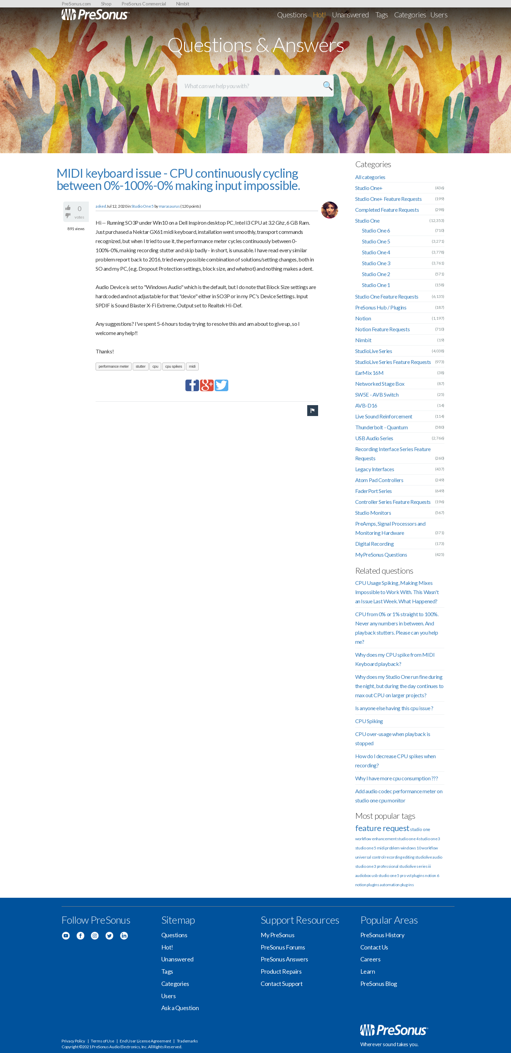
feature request (382, 828)
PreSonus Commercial (143, 3)
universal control (369, 857)
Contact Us (374, 947)
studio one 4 (407, 838)
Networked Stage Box (380, 383)
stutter (141, 366)
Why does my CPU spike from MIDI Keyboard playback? (395, 659)
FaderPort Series (373, 491)
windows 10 (410, 847)
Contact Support (281, 983)
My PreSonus (277, 935)
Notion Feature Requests (382, 329)
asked (101, 206)
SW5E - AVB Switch (377, 394)
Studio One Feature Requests (386, 296)
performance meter (114, 366)
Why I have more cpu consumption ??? (396, 778)
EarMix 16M (369, 372)
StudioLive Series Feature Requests (393, 361)
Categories (410, 14)
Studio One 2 (376, 274)
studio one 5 (365, 847)
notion (360, 884)
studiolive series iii (415, 866)
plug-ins (407, 884)
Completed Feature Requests (387, 209)
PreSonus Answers (284, 959)
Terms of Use (102, 1040)
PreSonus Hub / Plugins (381, 307)
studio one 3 (429, 838)
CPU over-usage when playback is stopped (392, 738)
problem (392, 847)
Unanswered (350, 14)
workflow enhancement (376, 838)
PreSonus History (382, 935)
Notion (363, 318)
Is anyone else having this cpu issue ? (394, 708)
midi (192, 366)
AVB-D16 (366, 405)
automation (390, 884)
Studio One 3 (376, 263)
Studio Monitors (373, 512)
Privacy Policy (73, 1040)
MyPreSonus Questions (381, 554)
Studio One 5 (142, 206)
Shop (106, 3)
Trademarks (187, 1040)
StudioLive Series (373, 351)
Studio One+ (369, 188)
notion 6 (432, 875)
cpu (155, 366)
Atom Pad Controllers (379, 480)
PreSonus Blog (378, 983)
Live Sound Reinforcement (383, 416)
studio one (420, 829)
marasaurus (169, 206)
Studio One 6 (376, 230)
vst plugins (416, 875)
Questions (292, 14)
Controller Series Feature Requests (393, 501)
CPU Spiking (369, 721)
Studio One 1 (376, 285)
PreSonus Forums (283, 947)
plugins (373, 884)
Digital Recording (374, 543)
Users (438, 14)
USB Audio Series (374, 438)
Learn (367, 971)
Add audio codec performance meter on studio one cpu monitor (399, 795)
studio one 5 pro (392, 875)
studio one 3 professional (377, 866)
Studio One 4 (376, 252)
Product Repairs (281, 971)
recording (393, 857)
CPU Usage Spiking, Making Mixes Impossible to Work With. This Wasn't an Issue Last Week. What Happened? (397, 591)
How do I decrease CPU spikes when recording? (395, 760)
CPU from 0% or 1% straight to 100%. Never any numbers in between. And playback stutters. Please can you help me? (397, 628)
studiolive (423, 857)
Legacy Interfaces (374, 469)
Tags (381, 14)
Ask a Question (180, 1007)
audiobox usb (366, 875)
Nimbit (182, 3)
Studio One (367, 220)
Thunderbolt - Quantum (381, 427)
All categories (370, 177)
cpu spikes (173, 366)
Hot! (319, 14)
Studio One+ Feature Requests (388, 198)
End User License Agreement (145, 1040)
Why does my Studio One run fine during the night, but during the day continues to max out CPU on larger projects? (399, 685)
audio (437, 857)
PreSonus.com (76, 3)
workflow (430, 847)
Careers (370, 959)
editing (408, 857)
